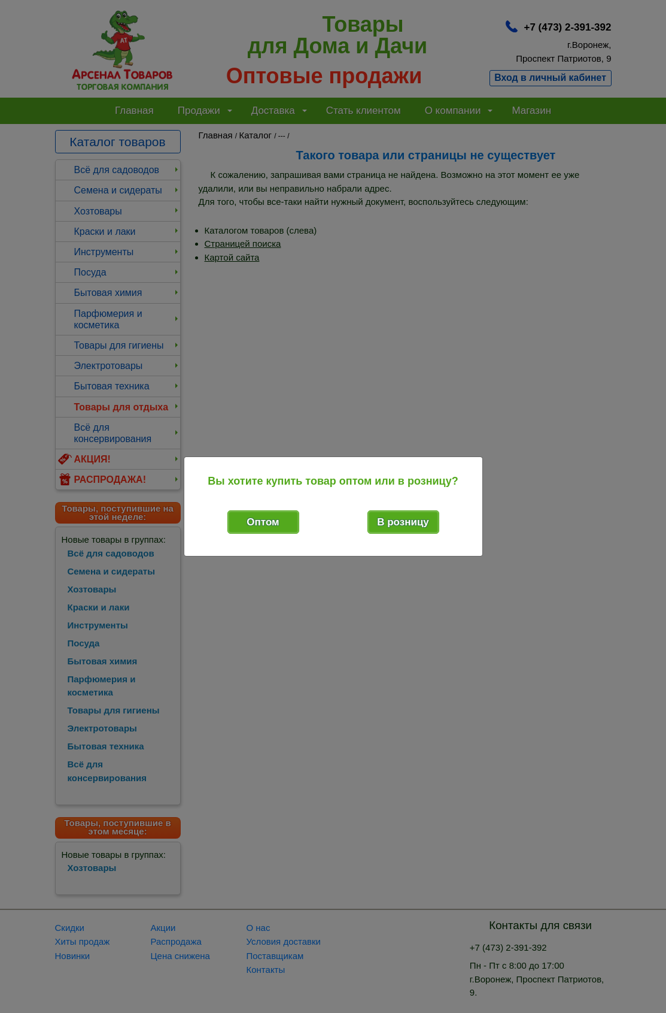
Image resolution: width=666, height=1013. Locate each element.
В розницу (403, 522)
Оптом (263, 522)
